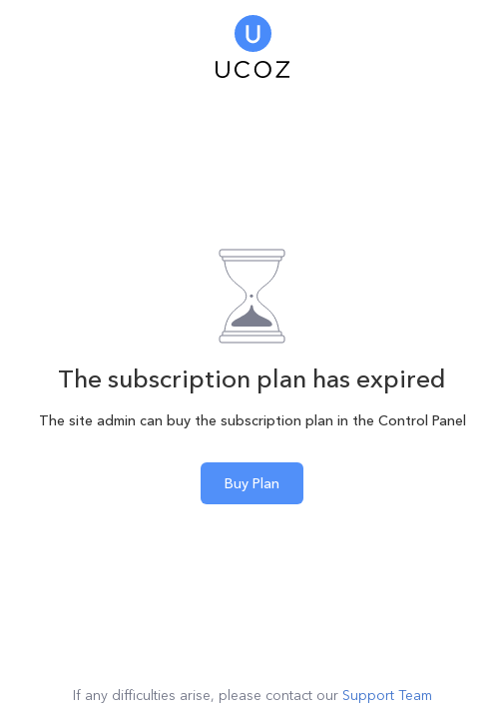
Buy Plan (252, 483)
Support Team (387, 695)
